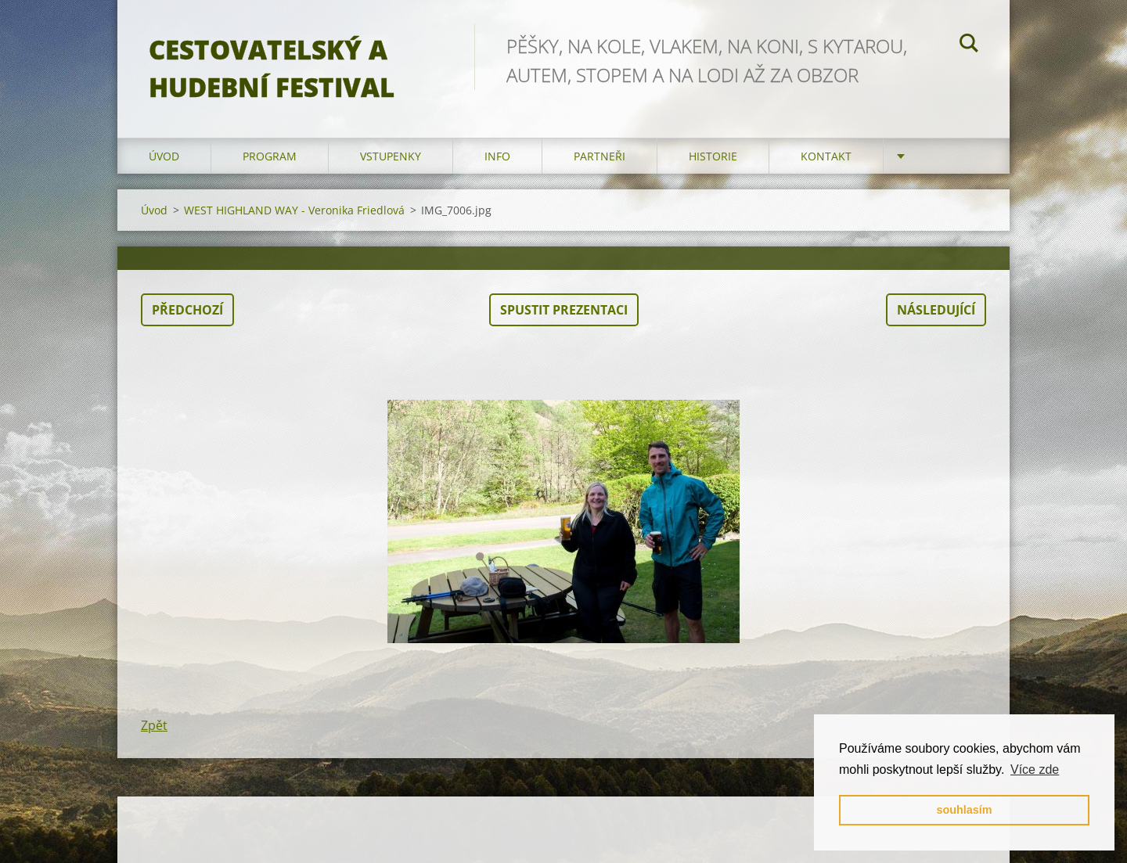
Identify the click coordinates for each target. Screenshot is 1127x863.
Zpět (154, 725)
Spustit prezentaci (564, 309)
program (270, 156)
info (497, 156)
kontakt (826, 156)
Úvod (164, 156)
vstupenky (390, 156)
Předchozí (187, 309)
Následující (936, 309)
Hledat (969, 45)
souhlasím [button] (964, 810)
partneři (599, 156)
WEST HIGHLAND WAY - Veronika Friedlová (294, 210)
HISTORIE (713, 156)
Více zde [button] (1034, 769)
